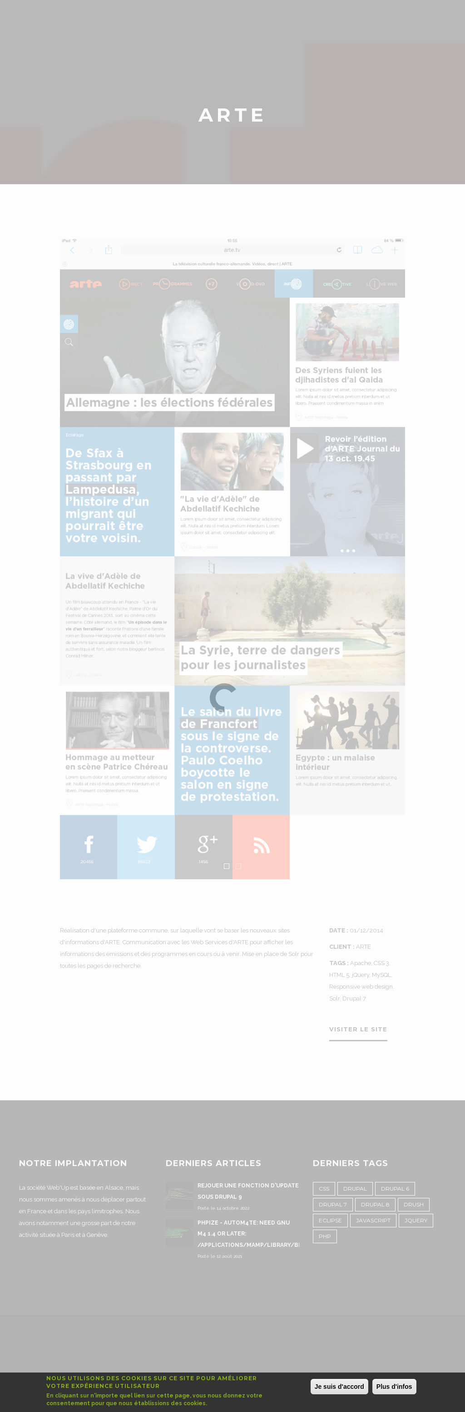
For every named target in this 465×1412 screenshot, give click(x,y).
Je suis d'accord (339, 1386)
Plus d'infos (394, 1386)
